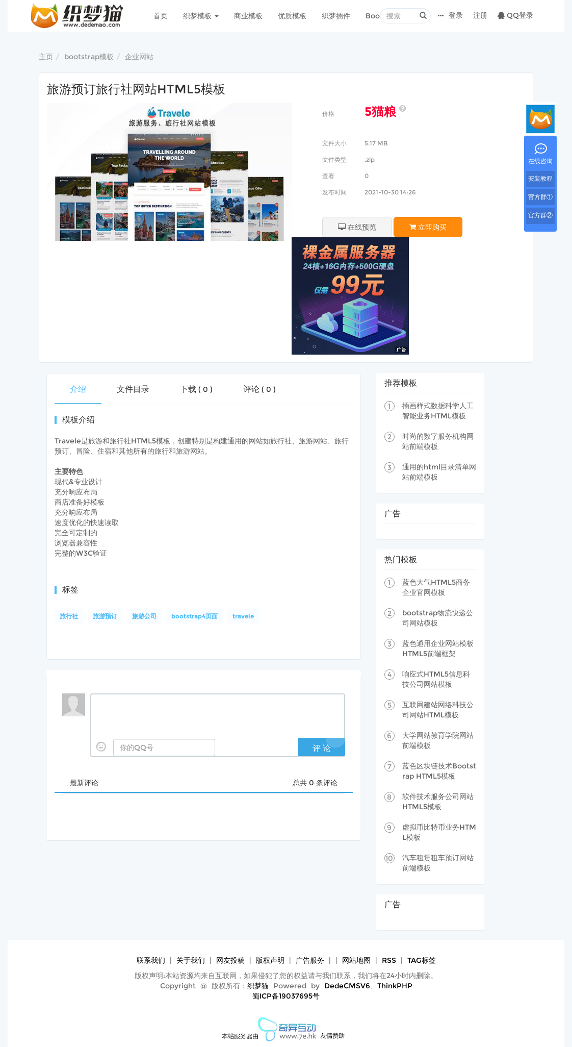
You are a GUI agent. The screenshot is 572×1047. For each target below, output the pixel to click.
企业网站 (139, 56)
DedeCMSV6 (347, 985)
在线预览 (357, 227)
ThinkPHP (394, 985)
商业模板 (248, 15)
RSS (389, 960)
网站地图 (356, 960)
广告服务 (310, 960)
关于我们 (190, 960)
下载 (196, 389)
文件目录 (133, 389)
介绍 (78, 389)
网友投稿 (230, 960)
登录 (456, 15)
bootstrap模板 (89, 56)
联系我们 (151, 960)
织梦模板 (201, 15)
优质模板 (292, 15)
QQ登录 (515, 15)
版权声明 (270, 960)
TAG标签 (421, 960)
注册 (480, 15)
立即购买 (428, 227)
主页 (46, 56)
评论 (259, 389)
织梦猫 (258, 985)
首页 (160, 15)
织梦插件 (336, 15)
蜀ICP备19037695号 (286, 996)
